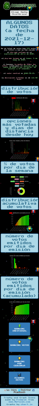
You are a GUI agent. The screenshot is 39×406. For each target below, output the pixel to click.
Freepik (22, 400)
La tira (10, 390)
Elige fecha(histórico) (19, 13)
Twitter (24, 390)
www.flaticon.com (19, 402)
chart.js (27, 404)
